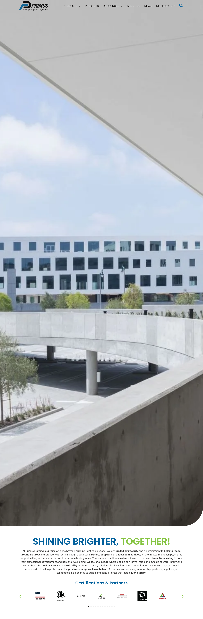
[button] (20, 596)
